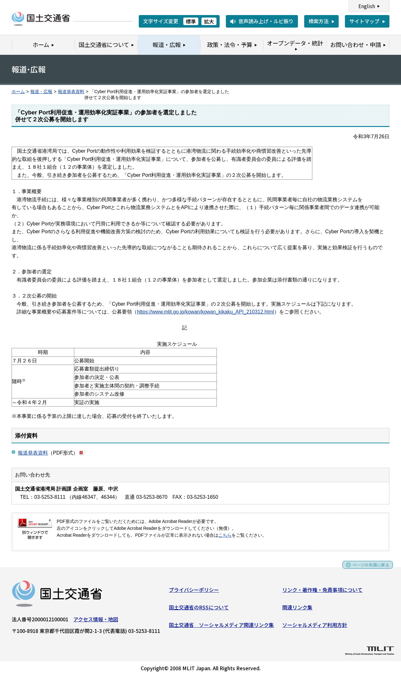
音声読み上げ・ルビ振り (266, 21)
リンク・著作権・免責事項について (322, 592)
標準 (191, 21)
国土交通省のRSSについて (199, 609)
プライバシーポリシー (194, 592)
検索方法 (319, 21)
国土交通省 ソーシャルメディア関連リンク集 (221, 626)
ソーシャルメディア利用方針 (314, 626)
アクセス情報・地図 (95, 621)
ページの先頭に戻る (367, 569)
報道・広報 (41, 91)
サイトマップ (364, 21)
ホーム (18, 91)
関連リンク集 (297, 609)
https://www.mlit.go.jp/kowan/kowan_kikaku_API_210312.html (205, 311)
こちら (225, 535)
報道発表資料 (71, 91)
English (366, 6)
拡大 (209, 21)
